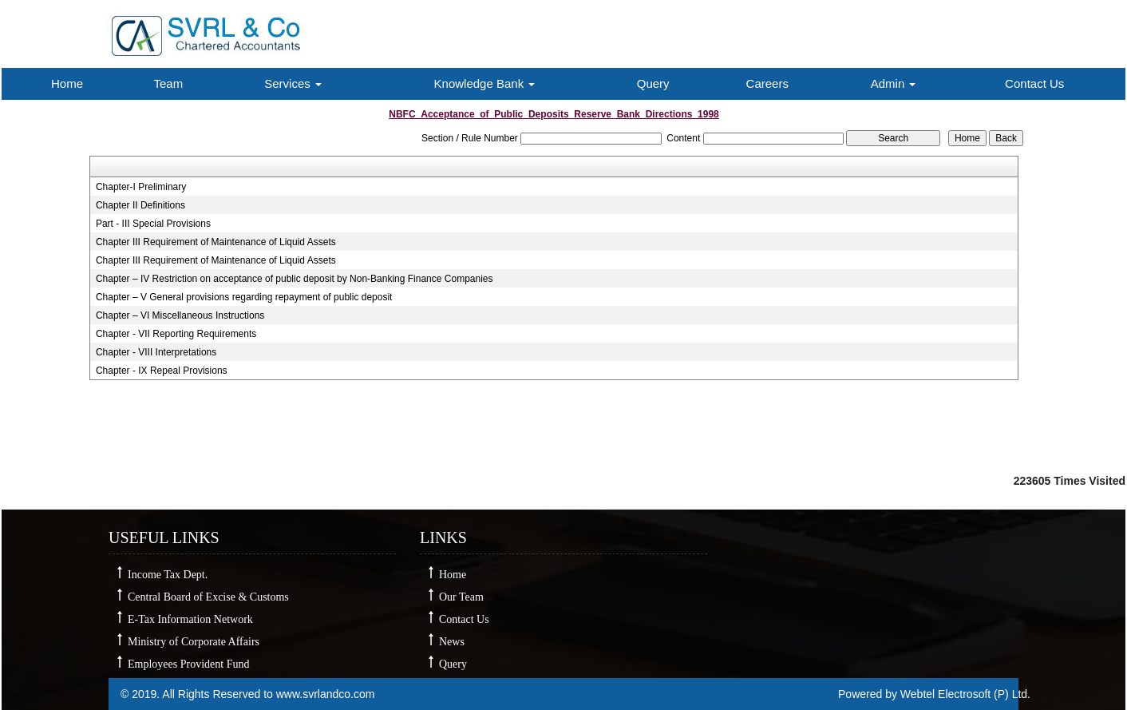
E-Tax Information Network (190, 619)
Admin (893, 83)
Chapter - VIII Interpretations (156, 352)
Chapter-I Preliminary (141, 186)
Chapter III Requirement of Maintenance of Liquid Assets (216, 242)
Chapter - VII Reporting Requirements (176, 333)
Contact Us (1034, 83)
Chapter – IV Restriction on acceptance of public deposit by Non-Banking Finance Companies (294, 278)
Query (653, 83)
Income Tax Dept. (168, 575)
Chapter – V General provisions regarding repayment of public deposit (244, 297)
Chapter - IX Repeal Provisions (161, 370)
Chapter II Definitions (140, 205)
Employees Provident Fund (188, 664)
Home (67, 83)
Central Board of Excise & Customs (208, 597)
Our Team (461, 597)
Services (293, 83)
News (452, 642)
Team (168, 83)
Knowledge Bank (485, 83)
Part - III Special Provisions (153, 223)
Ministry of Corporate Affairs (193, 642)
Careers (767, 83)
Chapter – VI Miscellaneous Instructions (180, 315)
